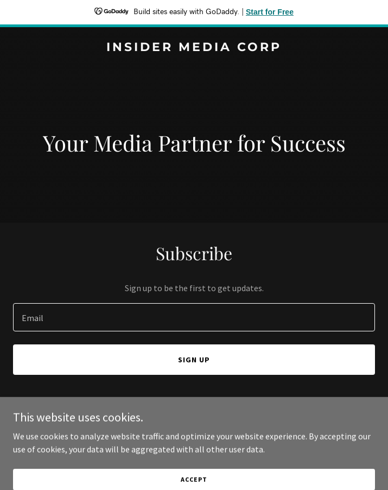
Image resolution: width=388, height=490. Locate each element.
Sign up (194, 360)
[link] (194, 47)
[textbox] (194, 317)
